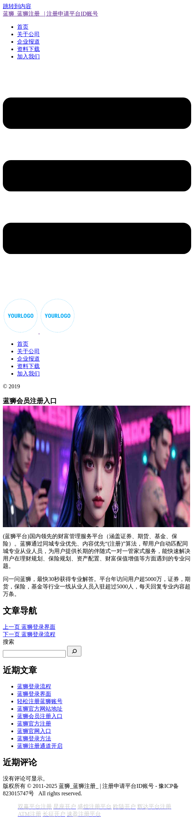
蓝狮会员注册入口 (40, 716)
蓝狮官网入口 (34, 731)
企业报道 (28, 42)
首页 (22, 27)
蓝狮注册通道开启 (40, 746)
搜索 (8, 642)
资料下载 (28, 49)
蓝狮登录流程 (34, 686)
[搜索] (74, 651)
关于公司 (28, 34)
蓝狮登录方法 (34, 738)
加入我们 (28, 56)
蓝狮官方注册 (34, 724)
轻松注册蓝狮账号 (40, 701)
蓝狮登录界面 (34, 694)
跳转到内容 (17, 6)
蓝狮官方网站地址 (40, 709)
